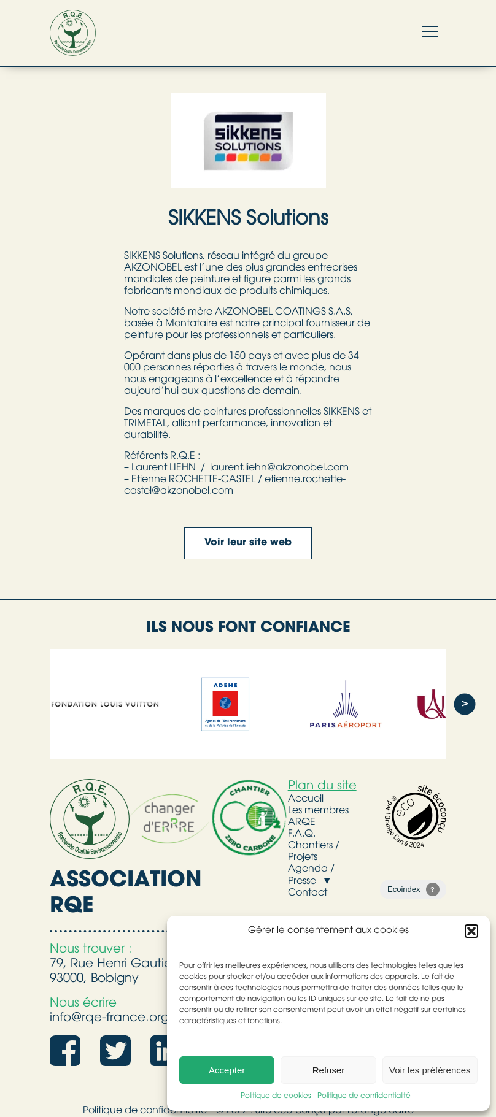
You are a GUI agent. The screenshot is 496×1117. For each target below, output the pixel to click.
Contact (307, 893)
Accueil (306, 799)
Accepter (227, 1070)
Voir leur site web (248, 543)
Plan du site (322, 786)
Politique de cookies (276, 1096)
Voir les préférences (430, 1070)
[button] (471, 931)
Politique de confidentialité (364, 1096)
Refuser (328, 1070)
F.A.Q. (302, 834)
